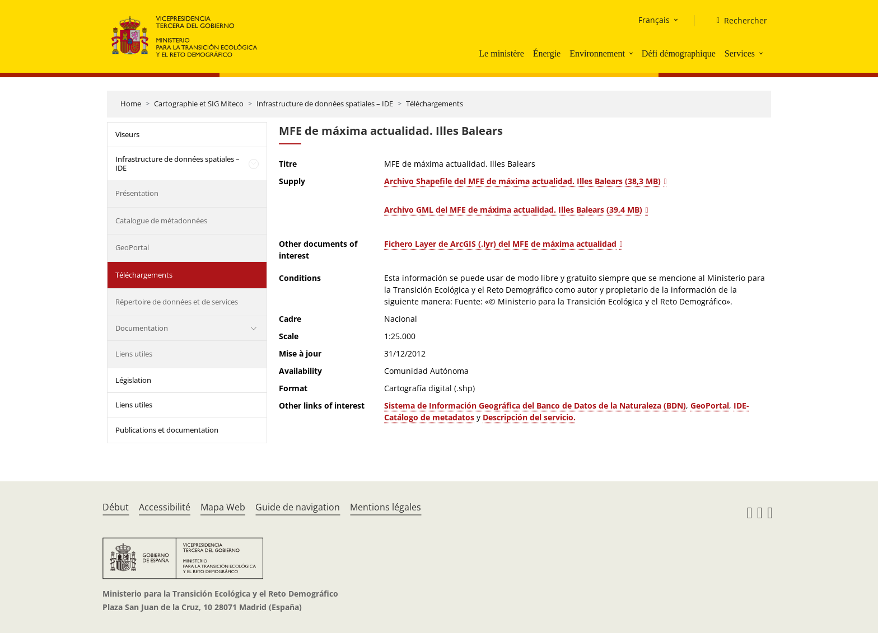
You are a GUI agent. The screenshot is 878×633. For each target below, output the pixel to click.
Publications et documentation (166, 430)
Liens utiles (133, 354)
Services (740, 53)
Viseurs (127, 134)
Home (130, 104)
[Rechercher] (737, 20)
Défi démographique (679, 53)
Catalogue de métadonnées (161, 220)
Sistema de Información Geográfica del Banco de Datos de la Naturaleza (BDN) (535, 405)
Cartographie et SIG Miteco (199, 104)
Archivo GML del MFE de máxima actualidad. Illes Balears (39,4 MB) (513, 209)
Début (115, 507)
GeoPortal (132, 247)
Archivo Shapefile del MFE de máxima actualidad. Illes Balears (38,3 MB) (522, 181)
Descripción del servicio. (529, 417)
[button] (632, 53)
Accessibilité (164, 507)
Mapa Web (222, 507)
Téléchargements (434, 104)
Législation (133, 380)
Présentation (136, 193)
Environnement (597, 53)
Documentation (141, 328)
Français (654, 20)
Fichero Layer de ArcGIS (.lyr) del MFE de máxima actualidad (500, 243)
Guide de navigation (297, 507)
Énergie (547, 53)
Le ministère (501, 53)
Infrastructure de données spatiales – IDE (324, 104)
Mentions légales (385, 507)
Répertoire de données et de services (176, 302)
